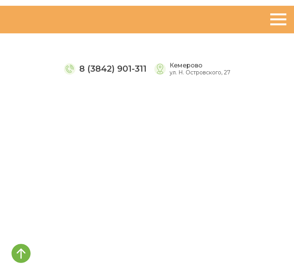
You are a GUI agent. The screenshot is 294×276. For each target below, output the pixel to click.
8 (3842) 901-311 (113, 69)
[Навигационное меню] (278, 19)
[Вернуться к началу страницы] (21, 253)
